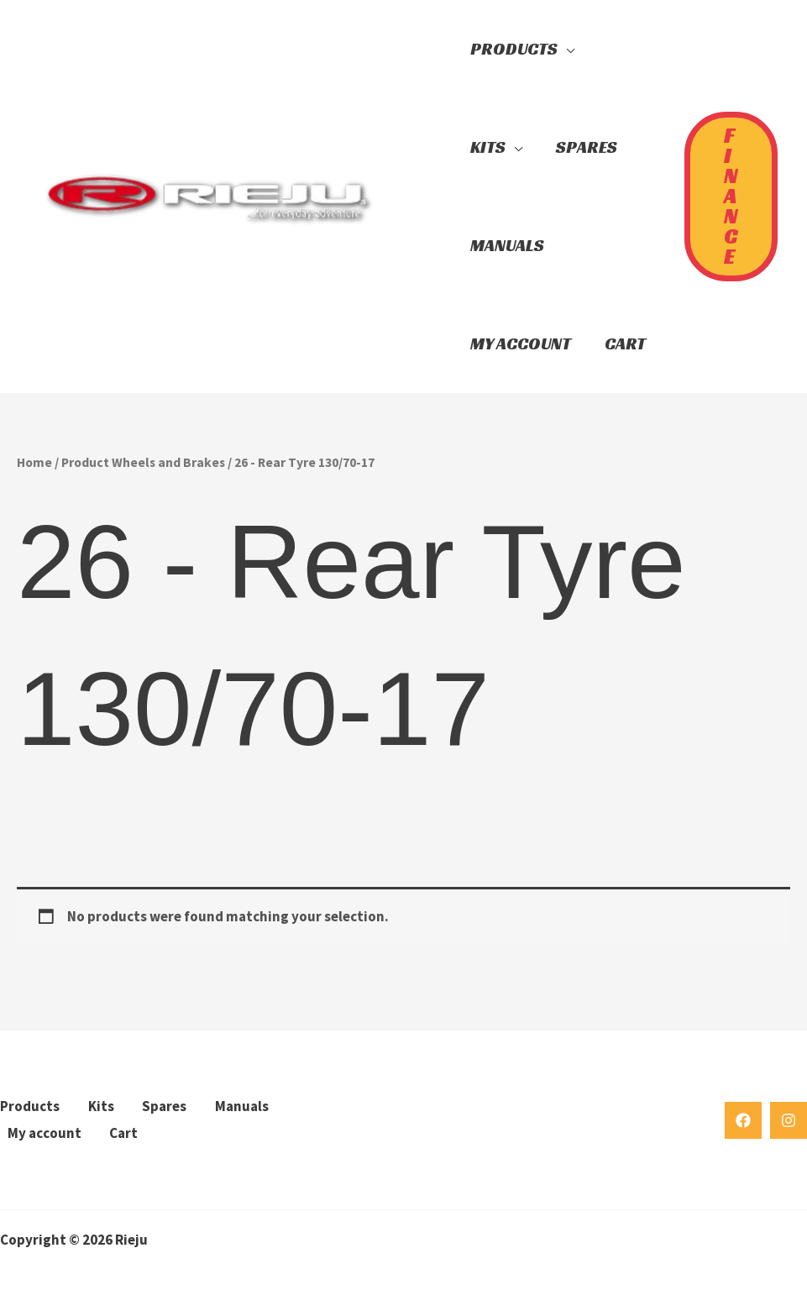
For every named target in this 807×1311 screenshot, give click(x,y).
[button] (424, 196)
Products (30, 1106)
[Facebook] (743, 1120)
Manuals (242, 1106)
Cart (123, 1133)
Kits (101, 1106)
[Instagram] (788, 1120)
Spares (164, 1106)
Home (34, 462)
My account (44, 1133)
